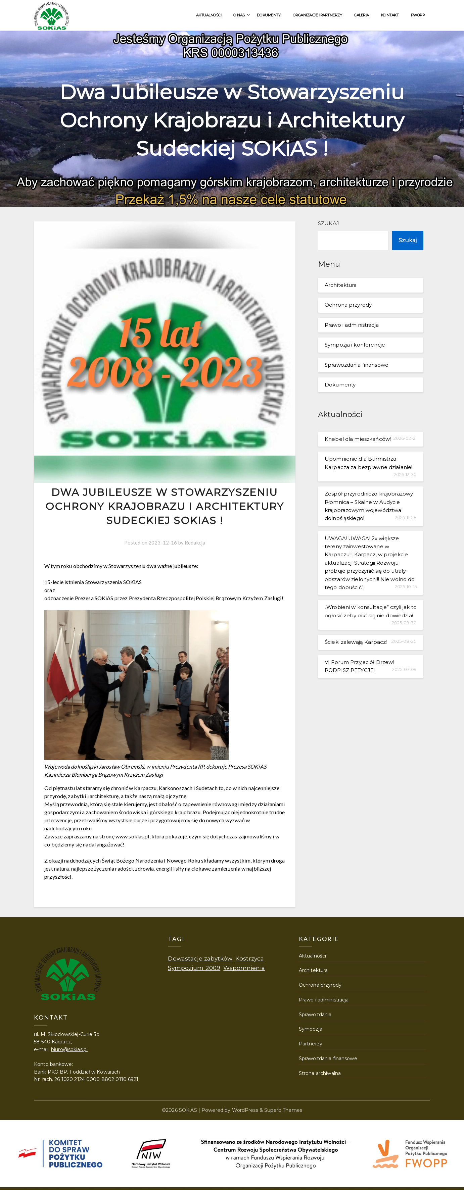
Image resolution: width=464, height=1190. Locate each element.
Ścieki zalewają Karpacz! (356, 642)
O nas (239, 15)
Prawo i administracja (352, 325)
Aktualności (209, 15)
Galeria (361, 15)
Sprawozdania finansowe (356, 365)
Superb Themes (283, 1110)
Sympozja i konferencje (355, 345)
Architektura (341, 285)
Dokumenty (269, 15)
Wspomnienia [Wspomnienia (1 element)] (244, 967)
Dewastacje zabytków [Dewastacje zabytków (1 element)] (200, 958)
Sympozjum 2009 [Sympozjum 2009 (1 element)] (194, 967)
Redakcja (195, 542)
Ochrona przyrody (348, 305)
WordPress (245, 1110)
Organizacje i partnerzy (317, 15)
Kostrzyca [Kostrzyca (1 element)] (249, 958)
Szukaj (328, 223)
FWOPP (418, 15)
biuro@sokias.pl (69, 1049)
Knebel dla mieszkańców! (358, 439)
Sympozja (310, 1029)
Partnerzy (310, 1044)
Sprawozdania (315, 1015)
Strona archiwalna (320, 1073)
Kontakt (390, 15)
